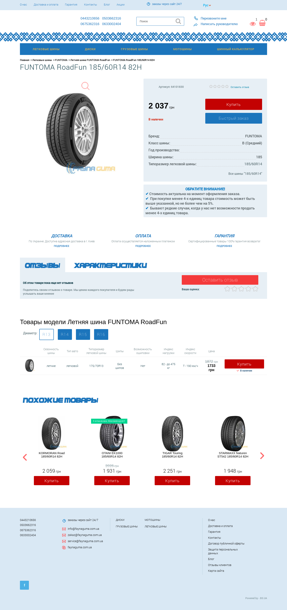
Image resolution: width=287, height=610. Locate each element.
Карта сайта (216, 570)
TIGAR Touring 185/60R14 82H (172, 454)
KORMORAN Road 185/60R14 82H (52, 454)
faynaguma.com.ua (80, 547)
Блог (107, 4)
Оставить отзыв (240, 87)
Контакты (90, 4)
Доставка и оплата (46, 4)
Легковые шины (42, 60)
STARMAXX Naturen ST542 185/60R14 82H (232, 454)
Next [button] (262, 456)
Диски (120, 519)
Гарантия (71, 4)
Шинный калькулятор (235, 49)
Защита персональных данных (223, 551)
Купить (233, 104)
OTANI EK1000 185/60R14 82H (112, 454)
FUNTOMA (61, 60)
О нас (23, 4)
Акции (121, 4)
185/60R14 (253, 163)
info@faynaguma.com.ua (83, 528)
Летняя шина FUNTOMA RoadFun (90, 60)
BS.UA (263, 597)
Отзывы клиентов (219, 564)
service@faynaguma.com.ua (85, 541)
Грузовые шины (127, 526)
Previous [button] (24, 456)
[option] (52, 451)
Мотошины (152, 519)
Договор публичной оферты (226, 543)
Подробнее (61, 246)
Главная (24, 60)
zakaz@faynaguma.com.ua (85, 534)
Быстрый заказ (234, 118)
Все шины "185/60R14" (245, 173)
